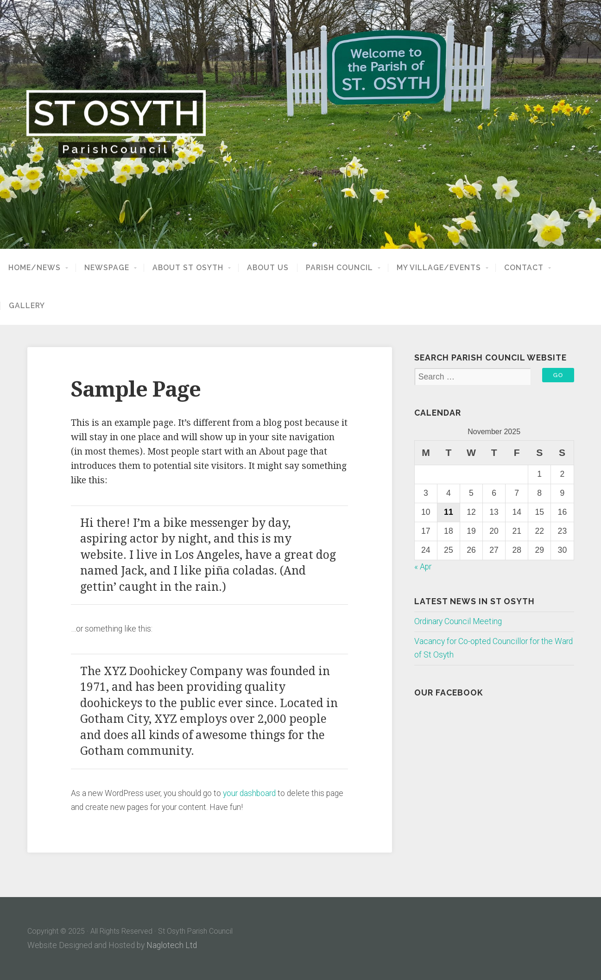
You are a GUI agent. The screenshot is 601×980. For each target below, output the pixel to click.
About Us (268, 268)
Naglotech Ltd (171, 945)
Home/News (34, 268)
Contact (524, 268)
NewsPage (106, 268)
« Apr (422, 566)
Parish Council (339, 268)
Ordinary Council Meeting (458, 621)
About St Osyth (187, 268)
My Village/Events (439, 268)
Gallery (27, 306)
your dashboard (249, 793)
